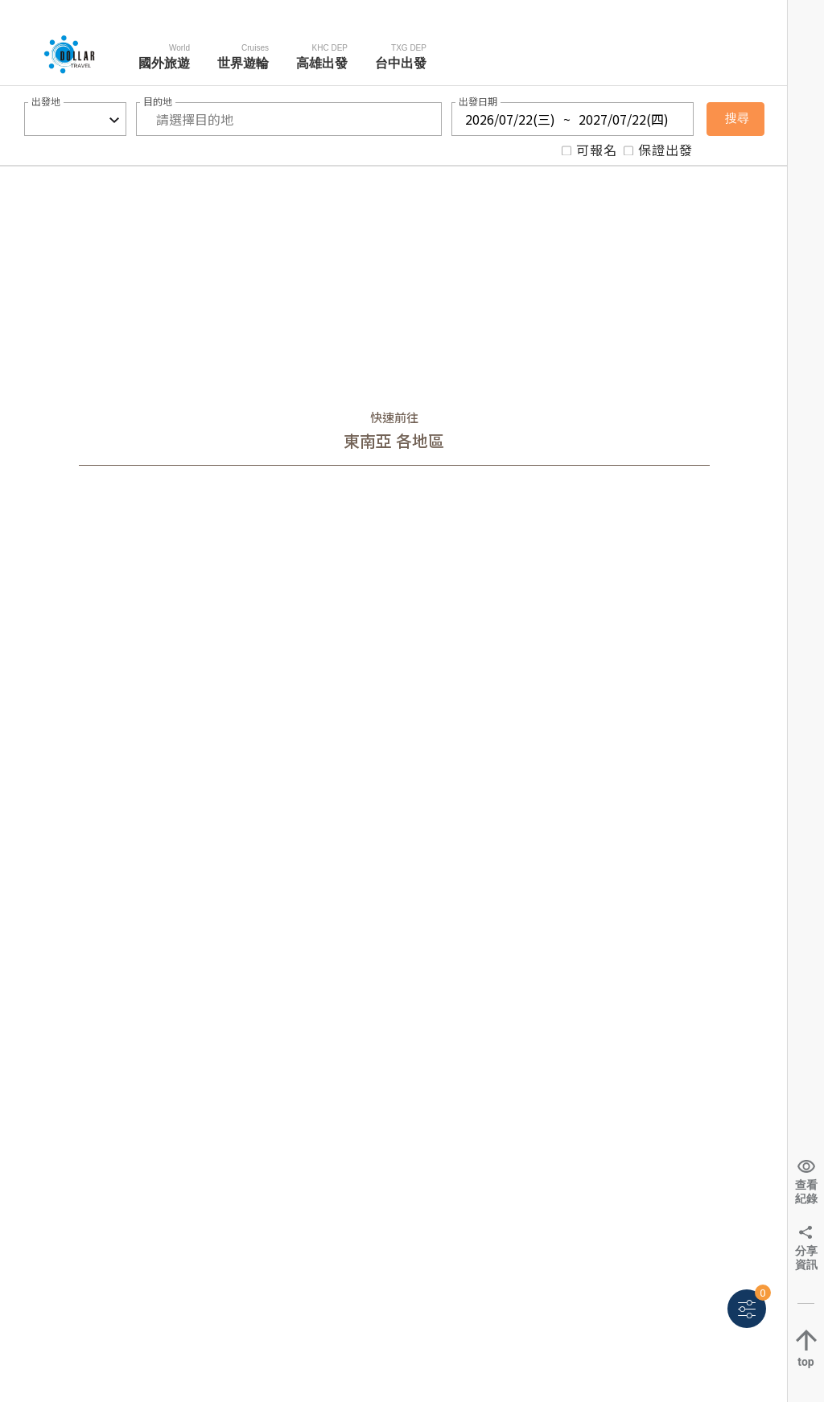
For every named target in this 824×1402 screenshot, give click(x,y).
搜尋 (737, 118)
